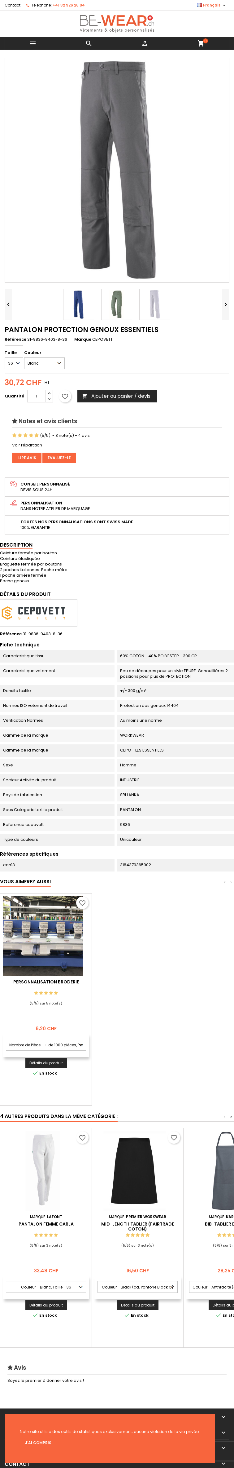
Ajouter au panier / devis (116, 396)
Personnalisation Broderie (138, 982)
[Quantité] (36, 396)
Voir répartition (27, 445)
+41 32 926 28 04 (69, 5)
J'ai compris (38, 1442)
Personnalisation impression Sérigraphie (46, 984)
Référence (15, 339)
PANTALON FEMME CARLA (46, 1224)
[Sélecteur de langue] (212, 5)
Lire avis (26, 457)
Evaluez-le (59, 457)
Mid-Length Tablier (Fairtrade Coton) (137, 1226)
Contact (12, 5)
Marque (82, 339)
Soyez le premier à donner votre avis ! (45, 1380)
